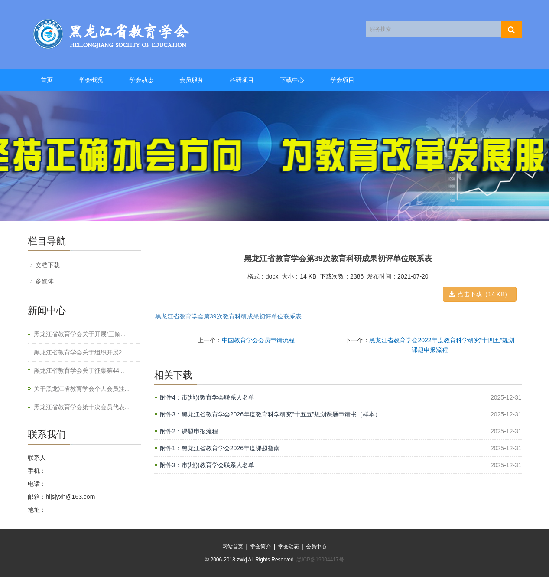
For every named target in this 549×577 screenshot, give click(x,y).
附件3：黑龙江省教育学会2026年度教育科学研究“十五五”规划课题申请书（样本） (270, 414)
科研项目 (242, 79)
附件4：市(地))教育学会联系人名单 (207, 397)
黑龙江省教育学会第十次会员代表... (82, 406)
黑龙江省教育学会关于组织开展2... (80, 352)
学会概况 (91, 79)
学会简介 (260, 547)
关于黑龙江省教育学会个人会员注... (82, 388)
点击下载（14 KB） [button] (479, 294)
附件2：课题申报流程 (189, 431)
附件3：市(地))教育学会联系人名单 (207, 465)
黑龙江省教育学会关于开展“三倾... (80, 334)
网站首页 (232, 547)
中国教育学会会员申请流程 (258, 340)
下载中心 (292, 79)
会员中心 (316, 547)
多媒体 (45, 281)
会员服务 (191, 79)
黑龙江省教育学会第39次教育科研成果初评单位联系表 (228, 316)
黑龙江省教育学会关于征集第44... (79, 370)
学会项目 (342, 79)
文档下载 (48, 265)
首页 (47, 79)
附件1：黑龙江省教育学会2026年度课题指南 (220, 448)
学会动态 (141, 79)
